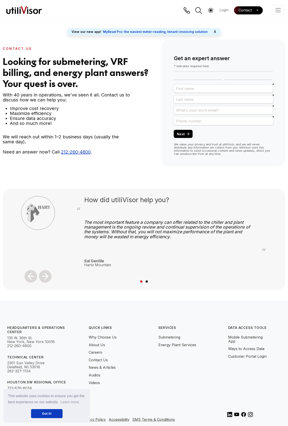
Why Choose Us (103, 337)
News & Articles (102, 367)
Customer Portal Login (247, 356)
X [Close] (215, 31)
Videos (94, 382)
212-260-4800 (75, 152)
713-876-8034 (19, 388)
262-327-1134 (19, 371)
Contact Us (98, 360)
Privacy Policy (93, 420)
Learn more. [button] (70, 402)
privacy (200, 144)
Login (224, 10)
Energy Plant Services (177, 345)
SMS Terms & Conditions (153, 420)
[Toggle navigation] (278, 10)
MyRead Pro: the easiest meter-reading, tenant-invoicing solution (155, 31)
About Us (97, 345)
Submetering (169, 337)
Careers (95, 352)
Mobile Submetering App (245, 339)
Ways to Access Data (246, 348)
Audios (94, 375)
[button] (199, 10)
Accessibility (119, 420)
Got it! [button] (47, 413)
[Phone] (187, 10)
